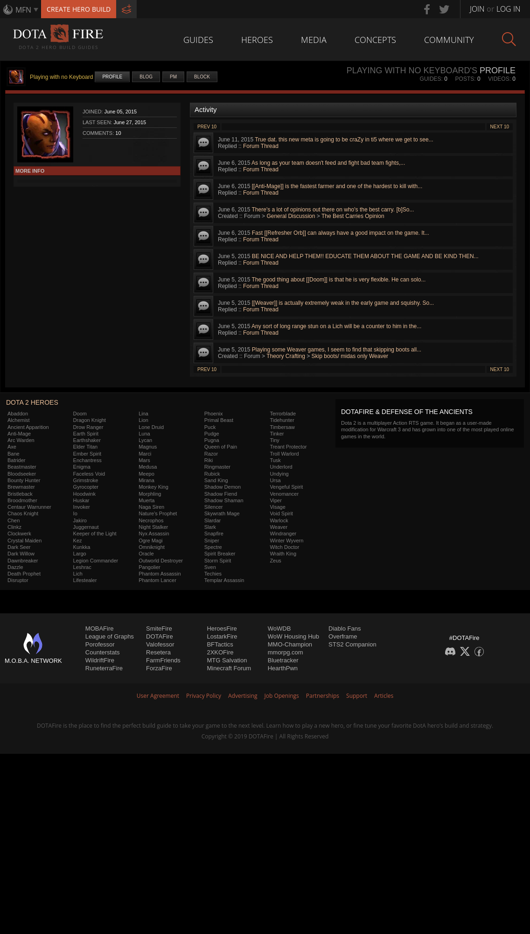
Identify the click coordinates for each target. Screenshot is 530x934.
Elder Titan (85, 446)
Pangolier (149, 567)
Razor (211, 453)
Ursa (275, 480)
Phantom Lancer (157, 580)
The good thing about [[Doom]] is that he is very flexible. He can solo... (339, 279)
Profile (112, 76)
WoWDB (279, 628)
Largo (79, 553)
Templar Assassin (224, 580)
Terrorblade (283, 413)
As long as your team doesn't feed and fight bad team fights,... (328, 163)
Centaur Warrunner (29, 507)
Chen (13, 520)
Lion (143, 420)
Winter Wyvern (286, 540)
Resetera (158, 652)
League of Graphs (109, 636)
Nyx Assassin (154, 533)
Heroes (257, 39)
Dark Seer (19, 547)
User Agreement (158, 696)
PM (173, 76)
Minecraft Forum (229, 668)
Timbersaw (282, 427)
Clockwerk (19, 533)
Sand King (216, 480)
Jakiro (80, 520)
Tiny (274, 440)
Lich (78, 573)
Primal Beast (218, 420)
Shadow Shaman (224, 500)
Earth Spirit (85, 433)
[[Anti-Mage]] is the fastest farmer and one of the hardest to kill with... (337, 186)
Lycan (145, 440)
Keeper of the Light (95, 533)
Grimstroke (85, 480)
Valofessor (160, 644)
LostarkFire (222, 636)
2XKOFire (220, 652)
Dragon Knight (89, 420)
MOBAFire (99, 628)
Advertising (243, 696)
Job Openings (282, 696)
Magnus (148, 446)
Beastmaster (21, 467)
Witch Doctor (284, 547)
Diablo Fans (344, 628)
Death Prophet (24, 573)
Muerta (146, 500)
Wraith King (283, 553)
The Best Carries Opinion (352, 216)
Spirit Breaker (220, 553)
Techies (213, 573)
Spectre (213, 547)
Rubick (212, 474)
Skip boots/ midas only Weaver (350, 356)
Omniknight (152, 547)
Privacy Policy (203, 696)
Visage (277, 507)
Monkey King (153, 487)
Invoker (81, 507)
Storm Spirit (217, 560)
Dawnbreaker (22, 560)
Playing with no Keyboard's (412, 70)
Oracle (146, 553)
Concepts (375, 39)
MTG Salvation (227, 660)
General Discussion (290, 216)
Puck (210, 427)
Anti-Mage (19, 433)
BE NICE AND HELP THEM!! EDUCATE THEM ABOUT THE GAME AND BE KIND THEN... (365, 256)
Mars (144, 460)
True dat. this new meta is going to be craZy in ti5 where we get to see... (344, 139)
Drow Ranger (88, 427)
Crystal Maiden (24, 540)
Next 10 (499, 126)
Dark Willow (21, 553)
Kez (77, 540)
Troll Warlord (284, 453)
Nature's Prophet (158, 513)
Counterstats (102, 652)
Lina (143, 413)
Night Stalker (153, 527)
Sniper (211, 540)
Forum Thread (261, 146)
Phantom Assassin (160, 573)
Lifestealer (85, 580)
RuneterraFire (104, 668)
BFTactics (220, 644)
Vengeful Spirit (286, 487)
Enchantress (87, 460)
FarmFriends (163, 660)
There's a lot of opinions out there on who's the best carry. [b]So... (333, 209)
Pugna (211, 440)
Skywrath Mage (222, 513)
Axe (11, 446)
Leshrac (82, 567)
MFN (23, 10)
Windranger (283, 533)
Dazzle (15, 567)
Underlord (281, 467)
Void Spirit (281, 513)
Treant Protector (288, 446)
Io (75, 513)
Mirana (146, 480)
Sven (210, 567)
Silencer (213, 507)
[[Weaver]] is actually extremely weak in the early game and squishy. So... (343, 303)
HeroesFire (222, 628)
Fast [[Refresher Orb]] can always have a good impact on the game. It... (340, 233)
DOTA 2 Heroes (32, 402)
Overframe (342, 636)
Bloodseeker (21, 474)
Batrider (16, 460)
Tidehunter (282, 420)
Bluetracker (283, 660)
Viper (275, 500)
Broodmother (22, 500)
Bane (13, 453)
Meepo (146, 474)
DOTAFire (159, 636)
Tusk (275, 460)
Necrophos (151, 520)
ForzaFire (159, 668)
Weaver (278, 527)
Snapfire (213, 533)
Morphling (150, 494)
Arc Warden (21, 440)
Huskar (81, 500)
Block (202, 76)
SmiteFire (159, 628)
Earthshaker (87, 440)
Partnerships (322, 696)
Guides (198, 39)
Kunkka (82, 547)
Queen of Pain (220, 446)
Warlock (279, 520)
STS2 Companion (352, 644)
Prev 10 (206, 126)
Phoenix (213, 413)
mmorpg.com (285, 652)
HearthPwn (283, 668)
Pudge (211, 433)
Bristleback (20, 494)
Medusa (148, 467)
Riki (208, 460)
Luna (144, 433)
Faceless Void (89, 474)
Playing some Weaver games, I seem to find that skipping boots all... (336, 349)
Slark (210, 527)
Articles (383, 696)
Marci (145, 453)
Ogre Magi (150, 540)
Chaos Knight (22, 513)
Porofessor (100, 644)
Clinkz (14, 527)
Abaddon (17, 413)
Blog (146, 76)
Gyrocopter (85, 487)
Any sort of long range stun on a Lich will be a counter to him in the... (336, 326)
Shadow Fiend (220, 494)
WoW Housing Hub (293, 636)
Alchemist (18, 420)
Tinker (277, 433)
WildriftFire (99, 660)
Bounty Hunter (23, 480)
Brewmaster (21, 487)
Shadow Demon (222, 487)
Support (356, 696)
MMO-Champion (290, 644)
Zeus (275, 560)
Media (314, 39)
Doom (80, 413)
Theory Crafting (285, 356)
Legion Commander (96, 560)
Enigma (82, 467)
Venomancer (284, 494)
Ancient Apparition (28, 427)
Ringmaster (217, 467)
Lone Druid (151, 427)
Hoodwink (84, 494)
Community (449, 39)
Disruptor (17, 580)
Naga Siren (151, 507)
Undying (279, 474)
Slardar (212, 520)
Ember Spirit (87, 453)
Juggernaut (86, 527)
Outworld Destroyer (161, 560)
